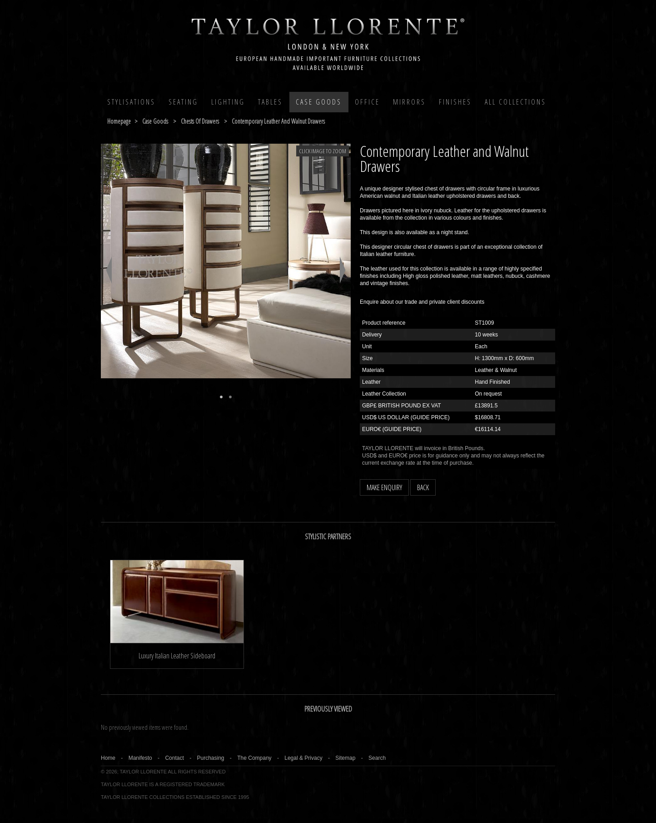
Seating (183, 102)
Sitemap (345, 758)
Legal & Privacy (303, 758)
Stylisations (131, 102)
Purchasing (210, 758)
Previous (109, 270)
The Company (254, 758)
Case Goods (319, 102)
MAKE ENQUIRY (384, 487)
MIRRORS (409, 102)
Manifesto (140, 758)
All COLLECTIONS (515, 102)
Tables (270, 102)
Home (108, 758)
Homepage (119, 121)
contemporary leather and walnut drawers (278, 121)
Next (343, 270)
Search (377, 758)
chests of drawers (200, 121)
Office (367, 102)
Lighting (228, 102)
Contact (174, 758)
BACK (423, 487)
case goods (155, 121)
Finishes (455, 102)
